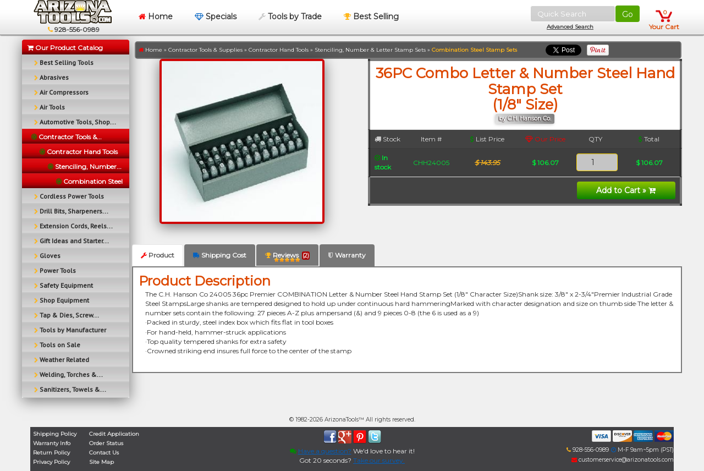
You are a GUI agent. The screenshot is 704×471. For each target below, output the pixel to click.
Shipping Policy (54, 433)
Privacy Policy (51, 461)
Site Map (101, 461)
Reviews (287, 257)
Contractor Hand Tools (279, 49)
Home (156, 16)
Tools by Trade (290, 16)
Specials (216, 16)
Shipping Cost (219, 255)
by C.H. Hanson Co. (525, 118)
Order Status (106, 443)
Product (157, 255)
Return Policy (51, 452)
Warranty (347, 255)
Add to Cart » (626, 190)
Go (627, 14)
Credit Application (114, 433)
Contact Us (104, 452)
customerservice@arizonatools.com (622, 459)
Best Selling (371, 16)
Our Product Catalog (65, 47)
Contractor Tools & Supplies (205, 49)
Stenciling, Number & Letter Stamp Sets (370, 49)
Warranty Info (51, 443)
